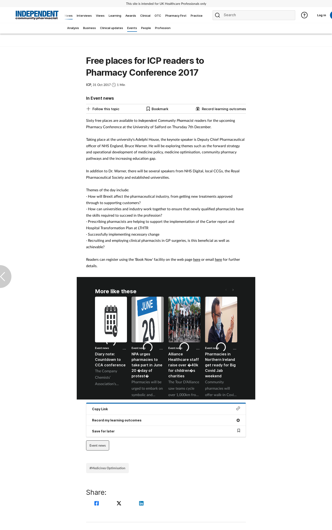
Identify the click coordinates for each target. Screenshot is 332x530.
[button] (232, 289)
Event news (102, 348)
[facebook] (97, 504)
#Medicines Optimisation (107, 468)
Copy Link (166, 409)
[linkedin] (141, 504)
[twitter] (119, 504)
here (196, 259)
